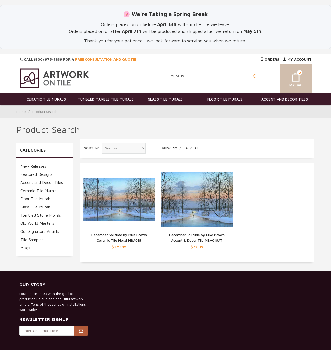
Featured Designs (36, 174)
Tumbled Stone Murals (40, 215)
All (196, 148)
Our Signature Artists (39, 231)
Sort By (91, 148)
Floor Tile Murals (225, 99)
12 (175, 148)
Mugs (25, 247)
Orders (269, 59)
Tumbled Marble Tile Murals (106, 99)
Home (21, 111)
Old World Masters (37, 223)
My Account (297, 59)
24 (186, 148)
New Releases (33, 166)
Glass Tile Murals (165, 99)
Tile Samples (31, 239)
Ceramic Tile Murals (46, 99)
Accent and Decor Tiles (284, 99)
